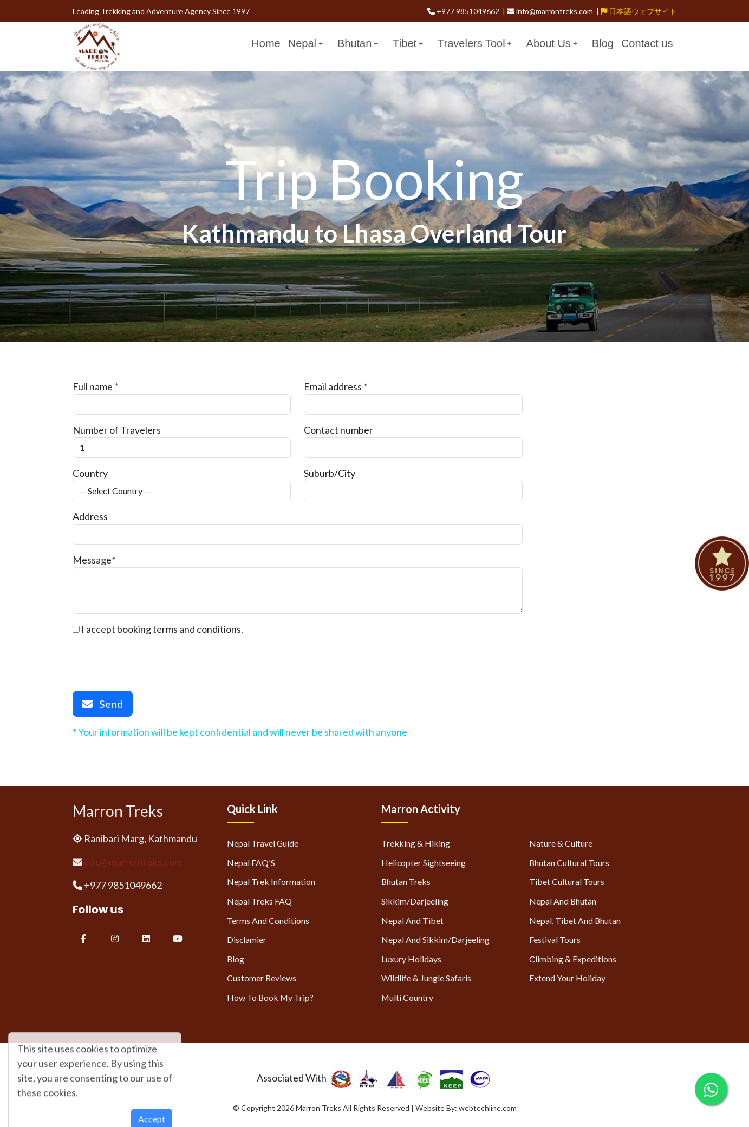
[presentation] (155, 658)
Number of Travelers (117, 430)
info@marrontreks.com (133, 862)
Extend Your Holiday (567, 978)
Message (92, 560)
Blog (603, 43)
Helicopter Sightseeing (423, 862)
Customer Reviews (261, 978)
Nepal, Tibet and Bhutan (575, 920)
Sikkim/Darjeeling (414, 901)
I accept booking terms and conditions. (158, 629)
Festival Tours (555, 939)
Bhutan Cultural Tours (569, 862)
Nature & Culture (560, 843)
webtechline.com (488, 1107)
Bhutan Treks (406, 881)
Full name (93, 386)
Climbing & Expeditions (572, 959)
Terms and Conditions (268, 920)
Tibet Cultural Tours (566, 881)
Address (90, 516)
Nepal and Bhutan (562, 901)
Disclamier (246, 939)
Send (102, 703)
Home (265, 43)
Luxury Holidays (411, 959)
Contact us (647, 43)
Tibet (408, 43)
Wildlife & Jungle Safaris (426, 978)
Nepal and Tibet (412, 920)
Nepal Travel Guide (262, 843)
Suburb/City (329, 473)
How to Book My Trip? (270, 997)
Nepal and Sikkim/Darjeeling (435, 939)
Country (90, 473)
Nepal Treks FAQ (259, 901)
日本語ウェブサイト (639, 11)
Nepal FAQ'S (251, 862)
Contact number (338, 430)
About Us (551, 43)
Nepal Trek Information (271, 881)
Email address (333, 386)
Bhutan (357, 43)
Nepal (305, 43)
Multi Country (407, 997)
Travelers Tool (475, 43)
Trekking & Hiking (415, 843)
